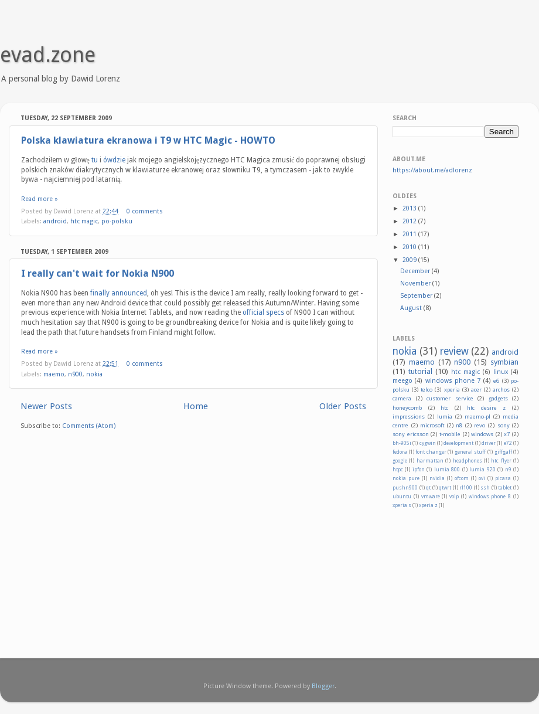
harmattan (430, 461)
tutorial (420, 371)
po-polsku (116, 221)
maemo (53, 374)
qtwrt (445, 488)
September (417, 296)
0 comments (145, 211)
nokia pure (406, 478)
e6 (496, 381)
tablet (504, 488)
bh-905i (402, 443)
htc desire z (486, 407)
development (458, 443)
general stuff (470, 452)
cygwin (427, 443)
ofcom (462, 478)
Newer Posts (46, 406)
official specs (263, 312)
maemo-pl (477, 416)
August (412, 308)
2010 (410, 247)
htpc (398, 469)
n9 (508, 469)
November (416, 283)
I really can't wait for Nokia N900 (97, 273)
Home (195, 406)
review (454, 351)
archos (501, 389)
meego (402, 381)
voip (454, 496)
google (400, 461)
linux (500, 372)
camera (402, 398)
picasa (503, 478)
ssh (485, 488)
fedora (400, 452)
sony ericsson (411, 434)
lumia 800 (447, 469)
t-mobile (449, 434)
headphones (467, 461)
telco (426, 389)
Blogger (323, 686)
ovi (482, 478)
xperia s (402, 505)
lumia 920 (482, 469)
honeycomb (407, 407)
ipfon (418, 469)
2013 (410, 208)
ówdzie (114, 160)
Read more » (39, 199)
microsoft (432, 425)
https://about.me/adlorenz (432, 170)
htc (444, 407)
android (55, 221)
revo (479, 425)
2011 (410, 234)
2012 (410, 221)
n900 (75, 374)
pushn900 (405, 488)
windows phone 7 (453, 381)
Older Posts (342, 406)
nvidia (437, 478)
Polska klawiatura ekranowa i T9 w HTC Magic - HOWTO (148, 140)
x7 (507, 434)
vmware (430, 496)
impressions (409, 416)
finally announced (118, 293)
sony (503, 425)
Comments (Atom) (89, 426)
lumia (444, 416)
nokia (94, 374)
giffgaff (503, 452)
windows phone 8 (490, 496)
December (416, 271)
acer (476, 389)
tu (94, 160)
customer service (450, 398)
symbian (504, 362)
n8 (459, 425)
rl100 (465, 488)
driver (489, 443)
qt (428, 488)
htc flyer (501, 461)
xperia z (428, 505)
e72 (508, 443)
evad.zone (47, 54)
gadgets (498, 398)
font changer (430, 452)
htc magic (84, 221)
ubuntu (402, 496)
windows (482, 434)
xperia (452, 389)
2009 (410, 260)
